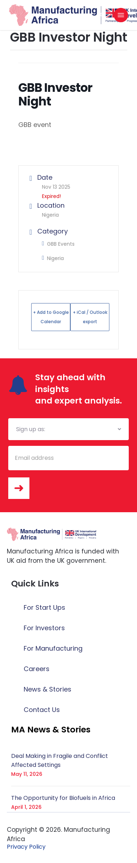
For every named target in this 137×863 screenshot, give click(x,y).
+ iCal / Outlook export (90, 317)
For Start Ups (44, 607)
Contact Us (42, 709)
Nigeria (53, 258)
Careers (36, 668)
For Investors (44, 627)
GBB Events (58, 243)
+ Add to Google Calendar (51, 317)
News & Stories (47, 689)
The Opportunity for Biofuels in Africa (63, 798)
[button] (121, 15)
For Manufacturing (53, 648)
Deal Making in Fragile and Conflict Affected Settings (59, 760)
